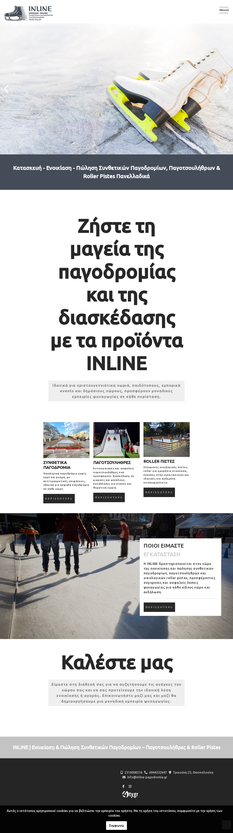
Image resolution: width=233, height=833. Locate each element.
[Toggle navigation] (223, 11)
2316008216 (133, 772)
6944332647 (158, 772)
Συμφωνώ (116, 825)
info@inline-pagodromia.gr (147, 777)
